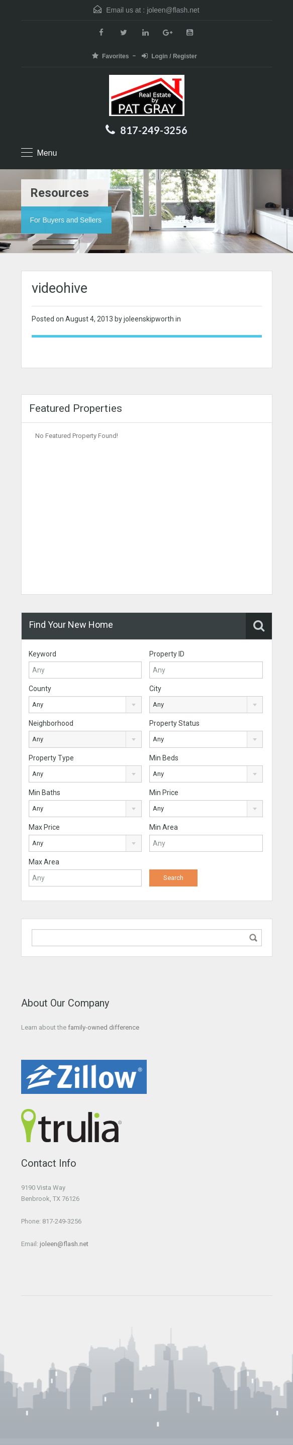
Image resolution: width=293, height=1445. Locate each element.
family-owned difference (103, 1027)
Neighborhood (51, 723)
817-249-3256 (153, 130)
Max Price (44, 827)
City (155, 689)
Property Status (174, 723)
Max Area (44, 862)
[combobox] (85, 704)
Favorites (110, 56)
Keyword (42, 654)
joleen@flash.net (173, 10)
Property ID (166, 654)
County (40, 689)
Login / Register (169, 56)
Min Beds (163, 758)
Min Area (163, 827)
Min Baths (44, 793)
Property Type (51, 758)
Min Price (163, 793)
